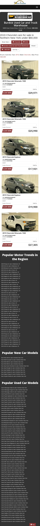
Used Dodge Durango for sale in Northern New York (13, 488)
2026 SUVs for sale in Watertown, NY (10, 266)
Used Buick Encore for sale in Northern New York (13, 517)
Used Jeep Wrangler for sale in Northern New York (13, 445)
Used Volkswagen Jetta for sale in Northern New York (14, 391)
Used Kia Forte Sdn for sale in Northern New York (13, 437)
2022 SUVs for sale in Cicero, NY (9, 303)
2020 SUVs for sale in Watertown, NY (10, 323)
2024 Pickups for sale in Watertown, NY (10, 286)
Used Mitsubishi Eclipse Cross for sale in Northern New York (14, 423)
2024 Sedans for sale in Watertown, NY (10, 288)
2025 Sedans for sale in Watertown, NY (10, 278)
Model (33, 46)
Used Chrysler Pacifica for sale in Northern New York (13, 490)
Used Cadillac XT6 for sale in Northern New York (12, 515)
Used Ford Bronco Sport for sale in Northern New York (14, 478)
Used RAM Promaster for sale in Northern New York (13, 412)
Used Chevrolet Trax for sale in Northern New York (13, 509)
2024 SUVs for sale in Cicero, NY (9, 280)
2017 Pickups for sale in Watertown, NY (10, 344)
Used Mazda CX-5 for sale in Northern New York (12, 424)
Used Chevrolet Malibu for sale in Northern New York (13, 505)
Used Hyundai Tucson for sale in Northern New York (13, 455)
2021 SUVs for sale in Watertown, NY (10, 315)
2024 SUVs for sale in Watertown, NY (10, 282)
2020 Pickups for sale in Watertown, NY (10, 325)
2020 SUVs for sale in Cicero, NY (9, 321)
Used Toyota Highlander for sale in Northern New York (14, 396)
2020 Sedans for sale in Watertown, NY (10, 327)
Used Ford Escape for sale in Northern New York (12, 474)
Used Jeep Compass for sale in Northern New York (13, 447)
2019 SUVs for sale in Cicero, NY (9, 329)
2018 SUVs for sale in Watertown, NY (10, 338)
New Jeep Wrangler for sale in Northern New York (13, 368)
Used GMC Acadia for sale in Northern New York (12, 466)
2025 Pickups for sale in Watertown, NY (10, 274)
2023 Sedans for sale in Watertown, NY (10, 301)
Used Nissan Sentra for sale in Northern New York (13, 416)
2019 (25, 42)
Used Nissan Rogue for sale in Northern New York (13, 414)
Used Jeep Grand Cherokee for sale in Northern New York (15, 441)
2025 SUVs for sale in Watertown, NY (10, 272)
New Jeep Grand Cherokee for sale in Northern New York (15, 366)
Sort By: (16, 49)
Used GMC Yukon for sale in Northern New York (12, 470)
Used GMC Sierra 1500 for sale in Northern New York (14, 461)
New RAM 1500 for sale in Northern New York (12, 357)
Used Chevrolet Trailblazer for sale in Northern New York (14, 498)
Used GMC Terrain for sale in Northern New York (12, 463)
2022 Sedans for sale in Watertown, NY (10, 311)
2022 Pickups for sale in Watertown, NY (10, 309)
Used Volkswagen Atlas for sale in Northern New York (14, 387)
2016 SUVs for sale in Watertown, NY (10, 346)
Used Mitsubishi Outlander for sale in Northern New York (14, 420)
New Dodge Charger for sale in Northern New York (13, 374)
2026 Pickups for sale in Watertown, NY (10, 264)
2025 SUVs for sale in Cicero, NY (9, 270)
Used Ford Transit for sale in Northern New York (12, 482)
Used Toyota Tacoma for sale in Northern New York (13, 400)
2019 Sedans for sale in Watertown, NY (10, 336)
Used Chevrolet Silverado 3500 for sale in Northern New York (14, 507)
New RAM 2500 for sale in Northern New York (12, 361)
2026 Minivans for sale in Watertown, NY (11, 268)
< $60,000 (6, 49)
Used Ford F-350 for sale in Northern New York (12, 480)
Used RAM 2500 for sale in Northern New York (12, 410)
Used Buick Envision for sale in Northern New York (13, 519)
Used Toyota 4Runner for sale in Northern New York (13, 404)
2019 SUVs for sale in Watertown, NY (10, 331)
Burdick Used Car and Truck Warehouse (15, 46)
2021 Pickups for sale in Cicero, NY (9, 317)
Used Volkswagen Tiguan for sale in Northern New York (14, 389)
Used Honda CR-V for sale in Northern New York (12, 457)
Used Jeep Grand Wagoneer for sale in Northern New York (15, 443)
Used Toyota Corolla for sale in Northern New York (13, 402)
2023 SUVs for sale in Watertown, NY (10, 294)
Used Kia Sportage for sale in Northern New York (13, 435)
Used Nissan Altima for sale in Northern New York (13, 418)
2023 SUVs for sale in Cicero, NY (9, 292)
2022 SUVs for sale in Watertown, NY (10, 305)
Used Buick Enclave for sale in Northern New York (13, 521)
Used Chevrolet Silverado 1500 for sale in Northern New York (14, 493)
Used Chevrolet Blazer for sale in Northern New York (13, 511)
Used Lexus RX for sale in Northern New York (12, 433)
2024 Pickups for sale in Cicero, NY (9, 284)
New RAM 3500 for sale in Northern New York (12, 364)
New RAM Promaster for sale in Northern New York (13, 359)
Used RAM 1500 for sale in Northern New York (12, 408)
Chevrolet (16, 42)
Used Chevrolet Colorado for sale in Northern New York (14, 503)
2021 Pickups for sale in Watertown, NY (10, 319)
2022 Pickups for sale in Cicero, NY (9, 307)
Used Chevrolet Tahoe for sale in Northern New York (13, 500)
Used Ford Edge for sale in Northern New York (12, 484)
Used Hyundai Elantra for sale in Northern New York (13, 451)
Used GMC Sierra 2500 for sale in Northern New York (14, 468)
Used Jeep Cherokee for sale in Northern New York (13, 449)
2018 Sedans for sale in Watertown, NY (10, 340)
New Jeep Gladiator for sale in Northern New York (13, 370)
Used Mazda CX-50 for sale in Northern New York (13, 426)
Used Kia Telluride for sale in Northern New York (12, 439)
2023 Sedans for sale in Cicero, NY (9, 299)
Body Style (6, 42)
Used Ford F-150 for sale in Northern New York (12, 472)
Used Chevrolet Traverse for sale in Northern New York (14, 496)
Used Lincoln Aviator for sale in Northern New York (13, 431)
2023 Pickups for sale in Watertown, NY (10, 296)
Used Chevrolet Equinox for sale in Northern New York (14, 494)
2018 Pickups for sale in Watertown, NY (10, 342)
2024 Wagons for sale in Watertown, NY (10, 290)
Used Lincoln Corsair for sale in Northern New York (13, 429)
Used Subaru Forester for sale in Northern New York (13, 406)
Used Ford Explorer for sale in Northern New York (13, 486)
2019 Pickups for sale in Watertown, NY (10, 333)
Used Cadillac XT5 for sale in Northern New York (12, 513)
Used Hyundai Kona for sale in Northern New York (13, 453)
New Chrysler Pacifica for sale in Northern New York (13, 376)
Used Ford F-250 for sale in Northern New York (12, 476)
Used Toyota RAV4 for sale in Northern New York (13, 394)
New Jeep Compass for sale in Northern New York (13, 372)
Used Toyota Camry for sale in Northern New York (13, 398)
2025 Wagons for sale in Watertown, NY (10, 276)
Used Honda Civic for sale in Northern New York (12, 459)
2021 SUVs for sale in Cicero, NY (9, 313)
